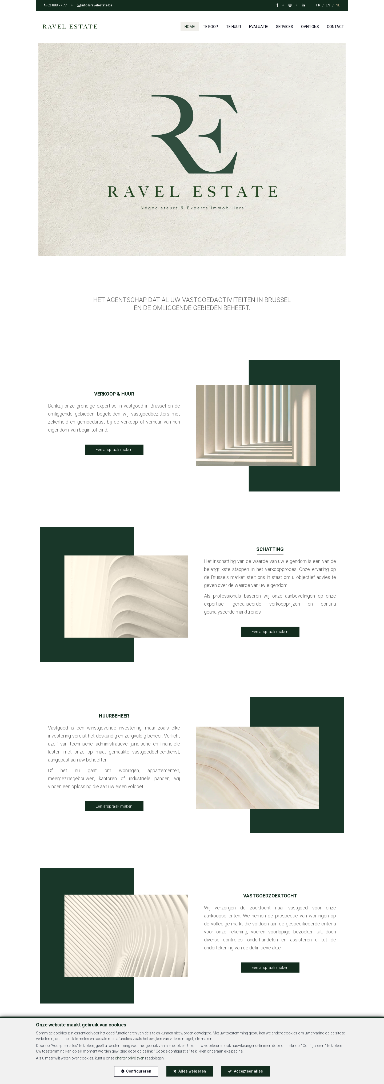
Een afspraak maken (114, 450)
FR (318, 5)
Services (284, 27)
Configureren (137, 1071)
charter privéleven (129, 1057)
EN (328, 5)
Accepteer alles (249, 1071)
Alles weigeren (192, 1071)
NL (338, 5)
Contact (335, 27)
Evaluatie (258, 27)
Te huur (233, 27)
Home (190, 27)
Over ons (310, 27)
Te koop (210, 27)
